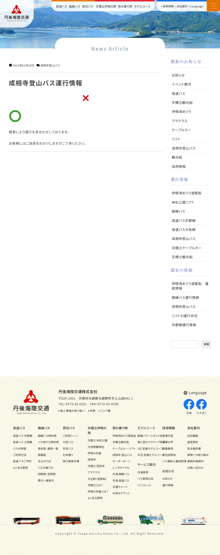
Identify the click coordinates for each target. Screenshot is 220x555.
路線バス (74, 6)
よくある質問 (20, 468)
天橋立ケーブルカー (186, 247)
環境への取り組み (197, 455)
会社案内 (182, 6)
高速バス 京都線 (22, 436)
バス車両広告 (145, 479)
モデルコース (142, 6)
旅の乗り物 (125, 6)
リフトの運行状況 (184, 315)
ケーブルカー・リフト (122, 448)
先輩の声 (167, 442)
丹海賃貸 (142, 472)
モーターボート (122, 461)
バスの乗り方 (45, 468)
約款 (93, 411)
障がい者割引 (46, 480)
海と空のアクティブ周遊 (147, 442)
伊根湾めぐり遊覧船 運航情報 (190, 286)
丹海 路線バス (121, 474)
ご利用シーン (70, 436)
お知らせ (178, 75)
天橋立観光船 (182, 102)
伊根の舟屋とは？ (97, 491)
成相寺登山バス (50, 65)
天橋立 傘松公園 (97, 440)
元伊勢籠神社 (96, 447)
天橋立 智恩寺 (96, 466)
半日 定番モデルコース (147, 455)
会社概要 (192, 436)
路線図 (42, 455)
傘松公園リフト (183, 202)
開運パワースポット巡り (147, 436)
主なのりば (44, 461)
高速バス (61, 6)
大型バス (68, 442)
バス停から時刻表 (48, 442)
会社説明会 (169, 455)
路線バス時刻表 (47, 436)
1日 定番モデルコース (147, 448)
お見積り (68, 455)
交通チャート (120, 487)
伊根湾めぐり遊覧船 (187, 192)
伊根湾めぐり (181, 111)
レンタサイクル (121, 468)
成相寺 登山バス (122, 455)
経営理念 (192, 442)
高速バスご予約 (22, 461)
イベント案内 (181, 84)
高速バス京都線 (184, 220)
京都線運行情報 (184, 324)
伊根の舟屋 (94, 453)
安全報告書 (194, 448)
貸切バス (87, 6)
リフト (176, 139)
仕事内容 (167, 436)
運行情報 (167, 485)
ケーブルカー (181, 129)
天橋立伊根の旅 (106, 6)
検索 (206, 344)
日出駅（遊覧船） (97, 479)
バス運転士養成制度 (172, 461)
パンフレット (144, 485)
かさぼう (201, 407)
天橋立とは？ (95, 485)
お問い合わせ (195, 468)
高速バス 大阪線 (22, 442)
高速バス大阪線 (184, 229)
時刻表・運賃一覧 (48, 448)
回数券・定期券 (47, 474)
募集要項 (167, 448)
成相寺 (92, 459)
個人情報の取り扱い (72, 411)
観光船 (177, 157)
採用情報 (168, 6)
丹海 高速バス (121, 480)
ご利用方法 (19, 455)
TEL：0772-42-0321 (73, 404)
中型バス (68, 448)
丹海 (189, 407)
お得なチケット (121, 493)
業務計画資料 (195, 461)
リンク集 (105, 411)
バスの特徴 (19, 448)
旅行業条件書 (71, 461)
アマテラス (179, 120)
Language (197, 6)
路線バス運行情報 (185, 297)
